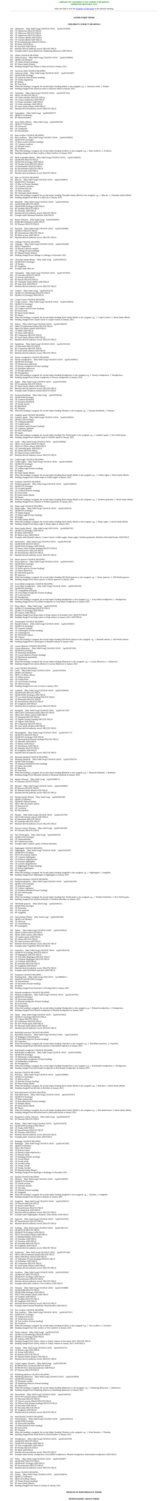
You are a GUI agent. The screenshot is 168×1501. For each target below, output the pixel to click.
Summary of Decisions (85, 9)
